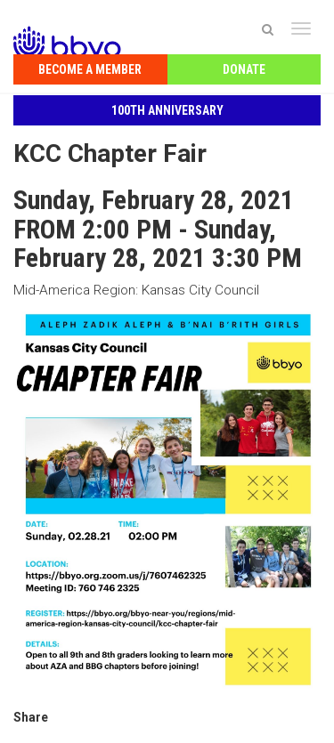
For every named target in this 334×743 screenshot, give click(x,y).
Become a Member (90, 69)
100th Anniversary (167, 110)
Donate (244, 69)
